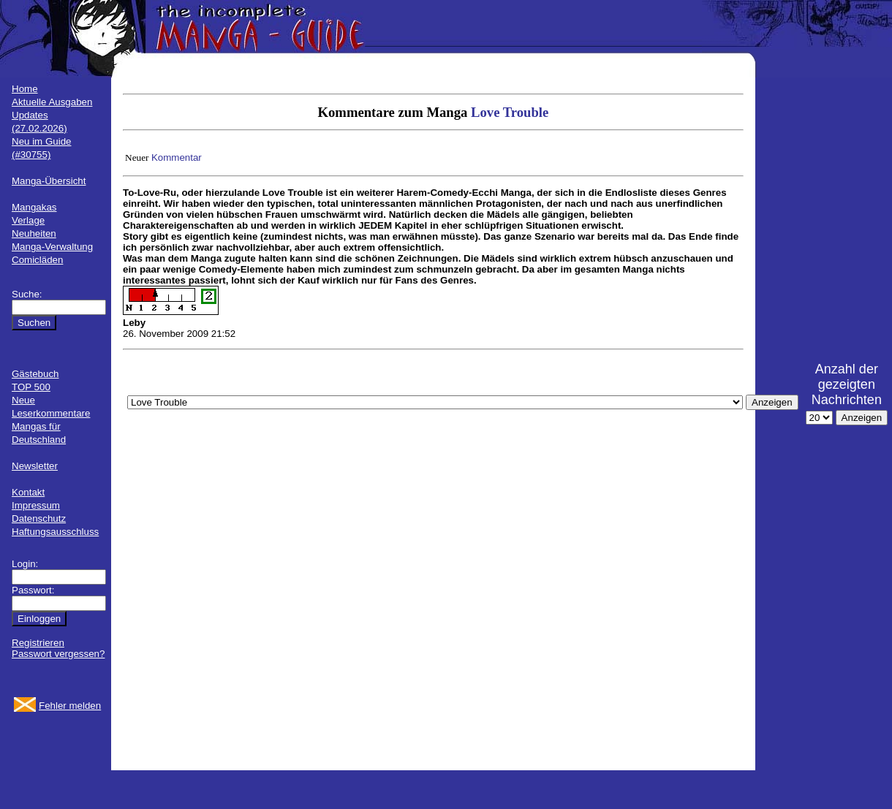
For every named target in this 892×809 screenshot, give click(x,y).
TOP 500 (31, 386)
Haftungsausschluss (55, 531)
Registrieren (38, 642)
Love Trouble (509, 112)
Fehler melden (70, 705)
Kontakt (28, 492)
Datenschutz (39, 518)
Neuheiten (34, 233)
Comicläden (37, 259)
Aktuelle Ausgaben (52, 101)
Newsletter (35, 465)
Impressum (36, 505)
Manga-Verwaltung (52, 246)
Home (25, 88)
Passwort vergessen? (58, 653)
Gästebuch (35, 373)
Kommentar (176, 157)
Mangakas (34, 207)
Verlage (28, 220)
